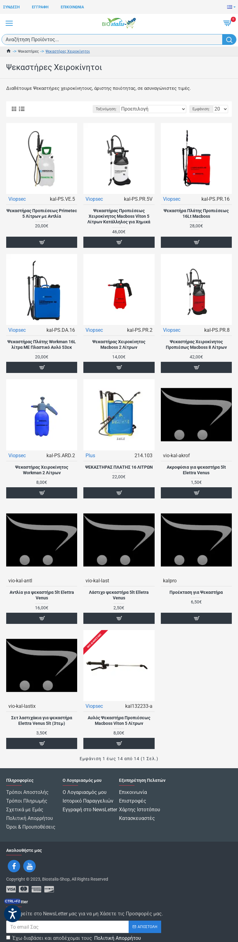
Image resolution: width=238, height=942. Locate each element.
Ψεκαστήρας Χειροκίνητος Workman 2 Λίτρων (41, 470)
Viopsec (17, 199)
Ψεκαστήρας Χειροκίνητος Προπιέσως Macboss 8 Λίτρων (196, 344)
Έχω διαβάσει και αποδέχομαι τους (74, 932)
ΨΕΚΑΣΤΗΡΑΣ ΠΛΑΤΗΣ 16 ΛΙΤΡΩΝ (119, 467)
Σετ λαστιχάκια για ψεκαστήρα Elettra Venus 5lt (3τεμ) (41, 720)
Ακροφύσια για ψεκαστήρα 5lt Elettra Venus (196, 470)
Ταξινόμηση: (106, 109)
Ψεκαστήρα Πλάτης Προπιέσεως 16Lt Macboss (196, 213)
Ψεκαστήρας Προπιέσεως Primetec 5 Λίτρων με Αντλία (42, 213)
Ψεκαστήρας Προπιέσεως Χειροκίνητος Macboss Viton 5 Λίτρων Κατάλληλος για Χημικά (118, 216)
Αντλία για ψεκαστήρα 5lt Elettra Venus (42, 595)
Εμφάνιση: (201, 109)
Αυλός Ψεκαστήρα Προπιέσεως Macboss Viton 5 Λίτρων (119, 720)
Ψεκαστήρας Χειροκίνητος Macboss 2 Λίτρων (118, 344)
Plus (90, 455)
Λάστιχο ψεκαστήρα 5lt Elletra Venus (119, 595)
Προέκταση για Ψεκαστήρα (196, 592)
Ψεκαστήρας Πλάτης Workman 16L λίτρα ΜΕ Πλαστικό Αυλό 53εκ (41, 344)
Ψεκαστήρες (28, 51)
